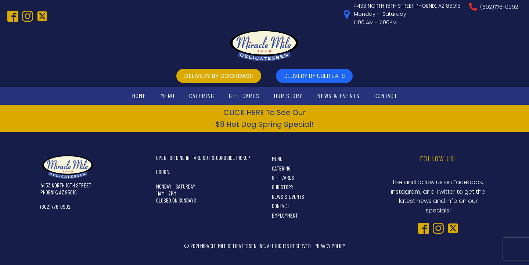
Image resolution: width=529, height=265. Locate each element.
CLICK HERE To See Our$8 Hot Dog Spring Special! (264, 118)
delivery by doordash (218, 76)
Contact (385, 96)
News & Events (338, 96)
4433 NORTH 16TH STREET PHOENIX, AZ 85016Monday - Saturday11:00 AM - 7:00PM (407, 14)
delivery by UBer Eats (314, 76)
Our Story (288, 96)
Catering (201, 96)
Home (139, 96)
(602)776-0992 (499, 7)
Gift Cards (244, 96)
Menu (167, 96)
